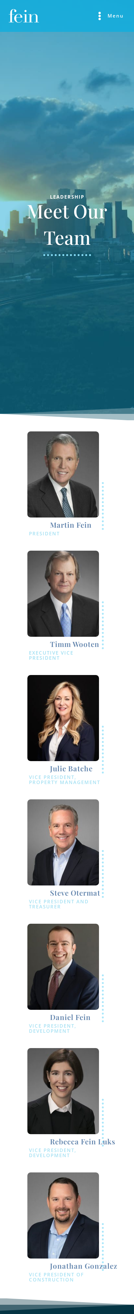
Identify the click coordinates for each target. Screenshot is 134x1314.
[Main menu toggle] (109, 16)
